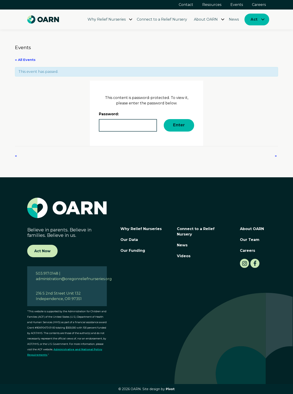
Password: (128, 122)
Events (236, 4)
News (234, 19)
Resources (211, 4)
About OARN (206, 19)
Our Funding (132, 250)
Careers (259, 4)
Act (254, 19)
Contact (186, 4)
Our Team (249, 240)
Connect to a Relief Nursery (162, 19)
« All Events (25, 60)
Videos (183, 256)
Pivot (170, 389)
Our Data (129, 240)
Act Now (42, 251)
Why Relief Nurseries (107, 19)
